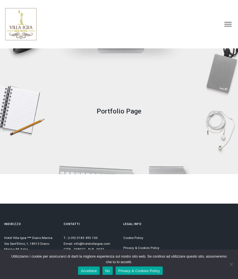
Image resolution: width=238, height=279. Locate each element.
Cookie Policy (133, 238)
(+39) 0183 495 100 (83, 238)
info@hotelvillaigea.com (92, 244)
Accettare (89, 271)
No (107, 271)
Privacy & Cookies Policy (141, 248)
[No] (231, 264)
